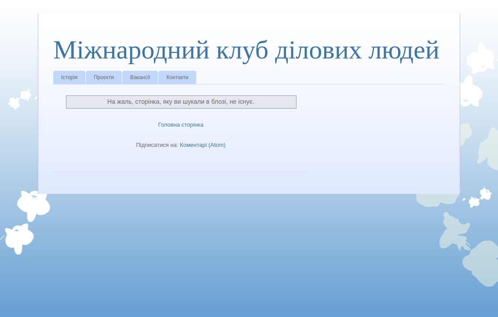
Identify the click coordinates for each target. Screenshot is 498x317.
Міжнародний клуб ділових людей (246, 49)
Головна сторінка (180, 124)
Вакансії (140, 77)
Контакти (177, 77)
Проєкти (104, 77)
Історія (69, 77)
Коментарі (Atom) (203, 145)
